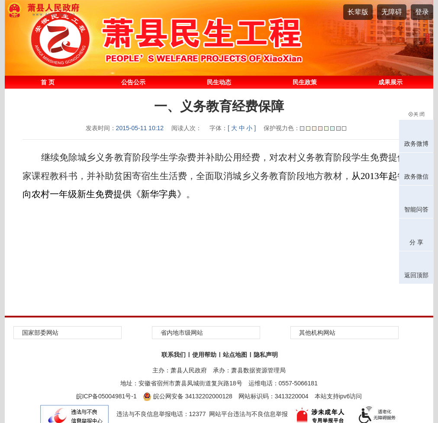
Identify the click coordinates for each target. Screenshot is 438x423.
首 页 (48, 82)
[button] (358, 12)
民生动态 (219, 82)
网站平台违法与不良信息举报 (248, 413)
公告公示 (133, 82)
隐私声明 (266, 354)
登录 (422, 12)
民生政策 (305, 82)
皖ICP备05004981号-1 (106, 396)
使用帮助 (204, 354)
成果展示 (390, 82)
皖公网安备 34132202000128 (187, 396)
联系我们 (173, 354)
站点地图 (235, 354)
